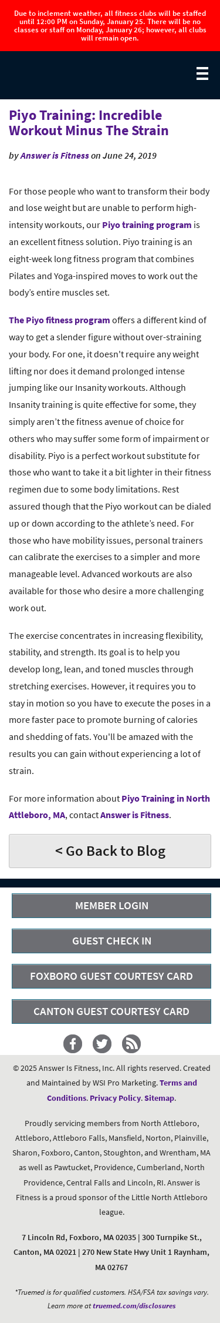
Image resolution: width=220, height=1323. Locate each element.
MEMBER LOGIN (111, 905)
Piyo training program (147, 224)
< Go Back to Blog (110, 850)
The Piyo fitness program (59, 320)
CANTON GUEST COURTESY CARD (111, 1011)
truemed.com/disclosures (134, 1306)
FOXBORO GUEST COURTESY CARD (111, 976)
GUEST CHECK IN (111, 940)
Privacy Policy (115, 1098)
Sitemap (159, 1098)
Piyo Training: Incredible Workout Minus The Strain (89, 122)
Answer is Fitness (55, 155)
